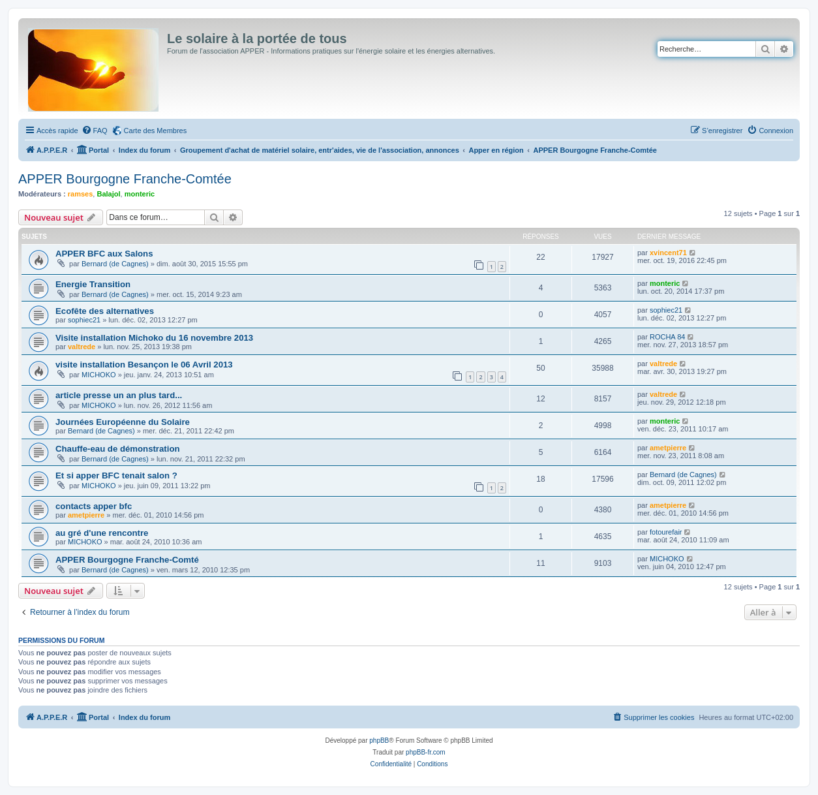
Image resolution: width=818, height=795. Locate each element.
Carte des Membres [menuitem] (155, 130)
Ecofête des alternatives (104, 311)
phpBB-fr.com (426, 752)
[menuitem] (95, 130)
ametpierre (668, 448)
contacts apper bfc (93, 506)
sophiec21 (84, 320)
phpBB (379, 740)
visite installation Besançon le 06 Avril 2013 (144, 364)
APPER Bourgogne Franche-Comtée (125, 179)
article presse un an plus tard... (118, 395)
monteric (140, 194)
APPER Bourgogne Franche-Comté (127, 560)
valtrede (81, 347)
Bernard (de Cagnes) (115, 264)
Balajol (108, 194)
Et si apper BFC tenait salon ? (116, 475)
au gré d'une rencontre (101, 533)
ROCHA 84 (667, 337)
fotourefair (666, 532)
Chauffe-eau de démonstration (117, 449)
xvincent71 (668, 253)
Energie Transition (92, 284)
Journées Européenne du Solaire (122, 422)
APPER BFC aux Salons (104, 253)
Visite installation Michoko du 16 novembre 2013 (154, 338)
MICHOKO (99, 375)
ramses (80, 194)
